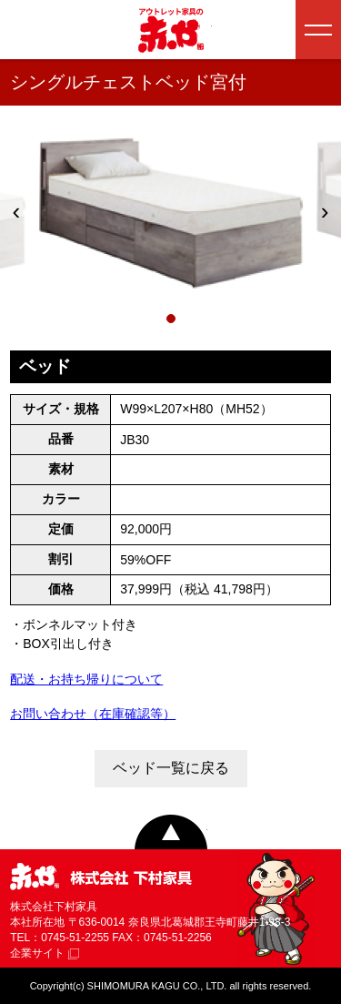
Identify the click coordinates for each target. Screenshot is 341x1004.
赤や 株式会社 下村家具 (101, 878)
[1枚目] (171, 318)
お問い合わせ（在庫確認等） (93, 713)
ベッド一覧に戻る (171, 768)
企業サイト (44, 953)
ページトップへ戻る (171, 832)
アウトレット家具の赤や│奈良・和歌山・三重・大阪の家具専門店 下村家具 (171, 30)
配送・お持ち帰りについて (86, 679)
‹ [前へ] (17, 211)
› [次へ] (325, 211)
